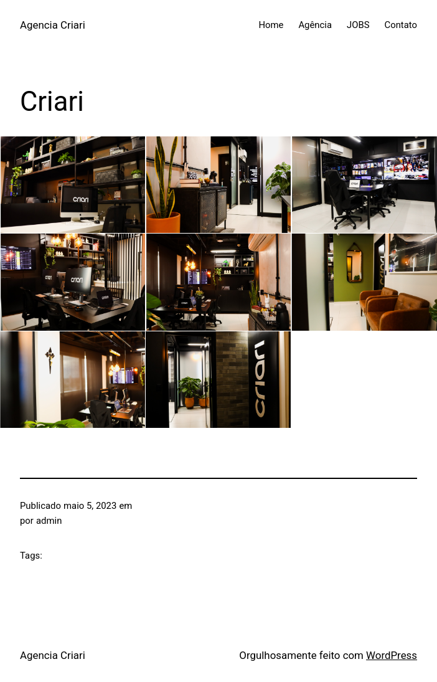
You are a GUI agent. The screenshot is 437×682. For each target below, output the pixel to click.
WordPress (391, 655)
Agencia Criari (52, 25)
